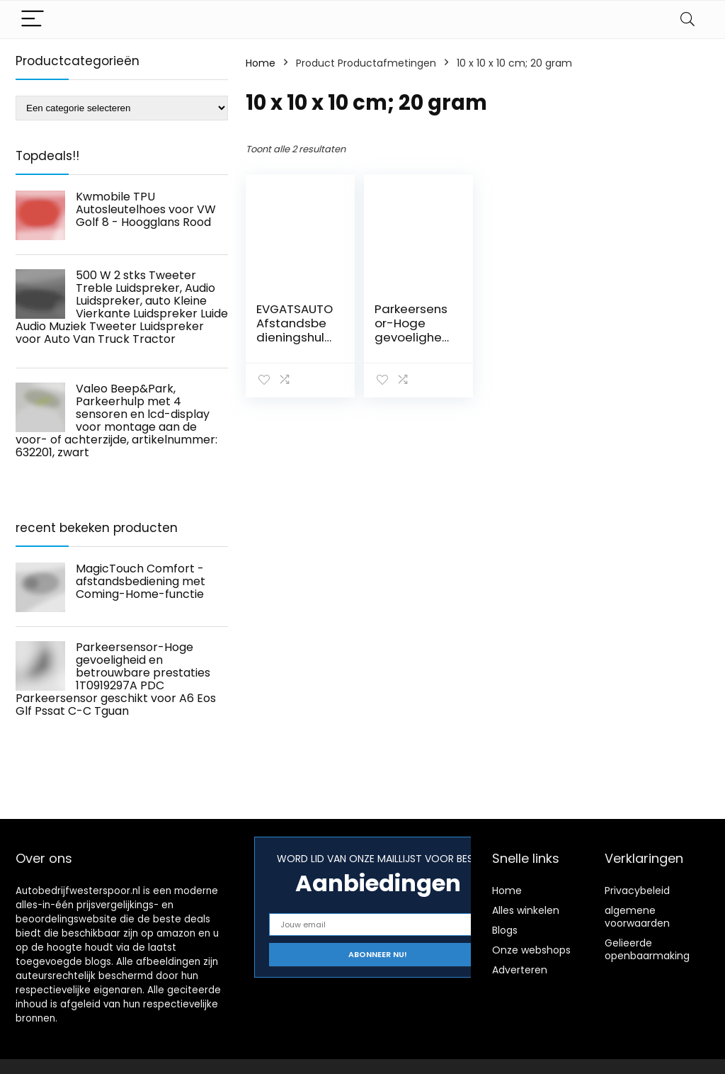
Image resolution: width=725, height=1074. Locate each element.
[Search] (687, 19)
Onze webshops (531, 950)
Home (260, 63)
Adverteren (519, 970)
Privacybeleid (637, 890)
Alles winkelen (525, 910)
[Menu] (33, 19)
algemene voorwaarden (637, 916)
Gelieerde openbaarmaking (647, 949)
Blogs (505, 930)
